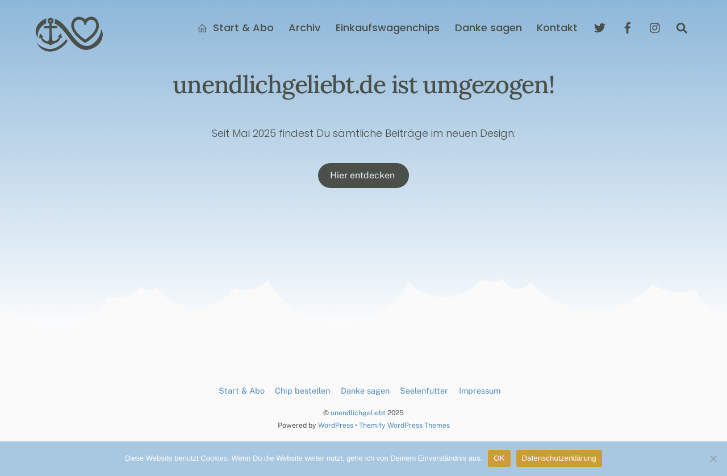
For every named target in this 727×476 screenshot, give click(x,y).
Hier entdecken (363, 175)
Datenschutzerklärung (559, 458)
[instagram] (655, 27)
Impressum (479, 390)
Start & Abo (235, 27)
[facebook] (627, 27)
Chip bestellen (302, 390)
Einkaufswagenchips (388, 27)
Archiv (304, 27)
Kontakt (557, 27)
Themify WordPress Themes (404, 425)
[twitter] (599, 27)
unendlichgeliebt (358, 412)
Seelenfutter (424, 390)
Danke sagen (488, 27)
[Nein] (712, 458)
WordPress (335, 425)
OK (499, 458)
